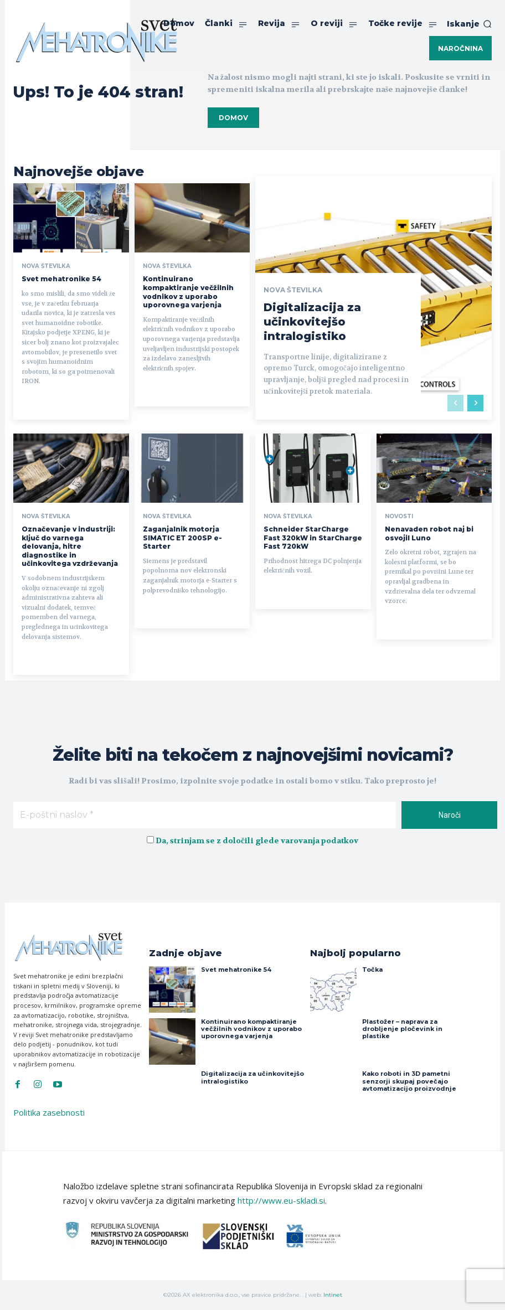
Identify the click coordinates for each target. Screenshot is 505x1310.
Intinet (332, 1294)
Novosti (399, 516)
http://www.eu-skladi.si (281, 1200)
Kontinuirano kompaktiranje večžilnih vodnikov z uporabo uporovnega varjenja (188, 292)
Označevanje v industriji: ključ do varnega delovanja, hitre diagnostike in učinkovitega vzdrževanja (70, 546)
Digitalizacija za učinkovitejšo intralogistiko (312, 322)
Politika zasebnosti (49, 1112)
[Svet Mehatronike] (96, 40)
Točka (372, 969)
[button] (469, 23)
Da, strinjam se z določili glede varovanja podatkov (257, 841)
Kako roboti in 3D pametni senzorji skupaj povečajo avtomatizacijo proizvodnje (409, 1081)
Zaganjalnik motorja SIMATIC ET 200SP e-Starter (182, 537)
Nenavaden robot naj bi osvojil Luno (429, 533)
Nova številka (46, 266)
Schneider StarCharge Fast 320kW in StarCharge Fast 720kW (313, 537)
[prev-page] (455, 403)
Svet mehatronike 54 (61, 279)
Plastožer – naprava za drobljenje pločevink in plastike (402, 1029)
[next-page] (475, 403)
